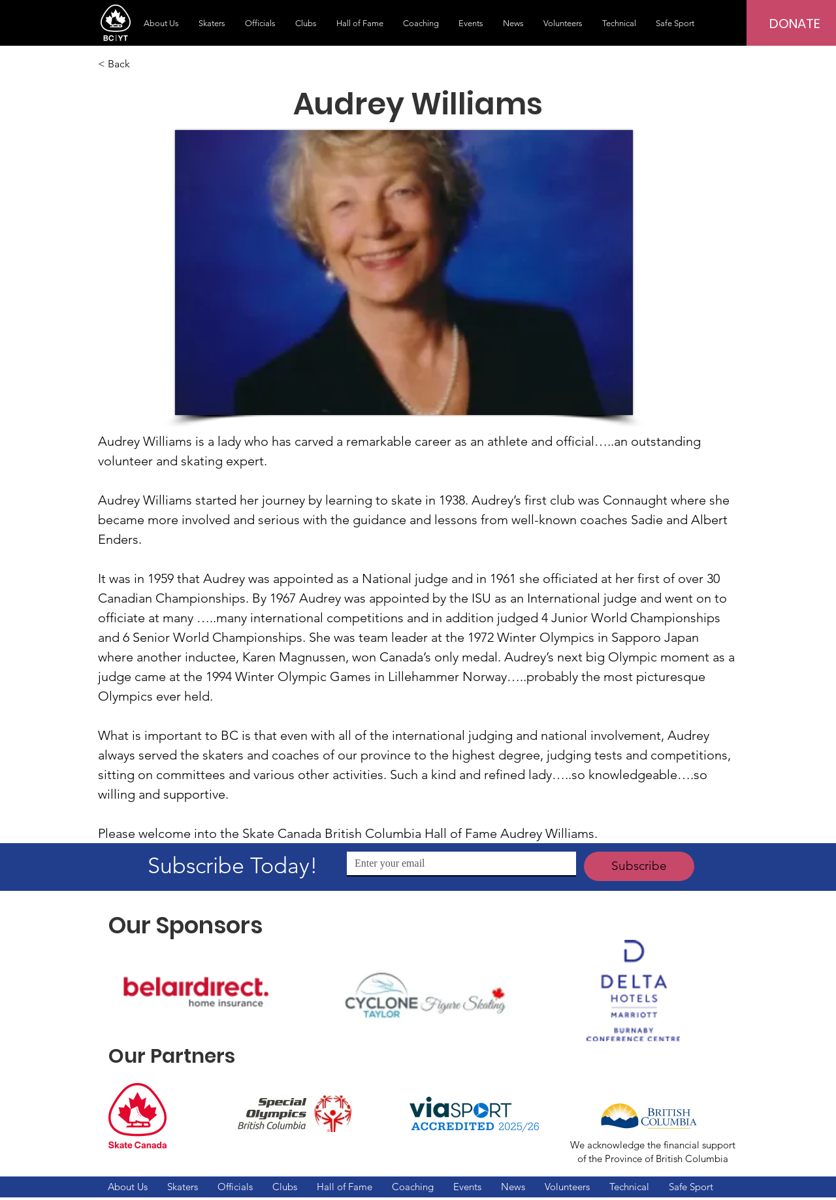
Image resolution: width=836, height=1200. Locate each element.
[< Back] (141, 64)
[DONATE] (794, 23)
